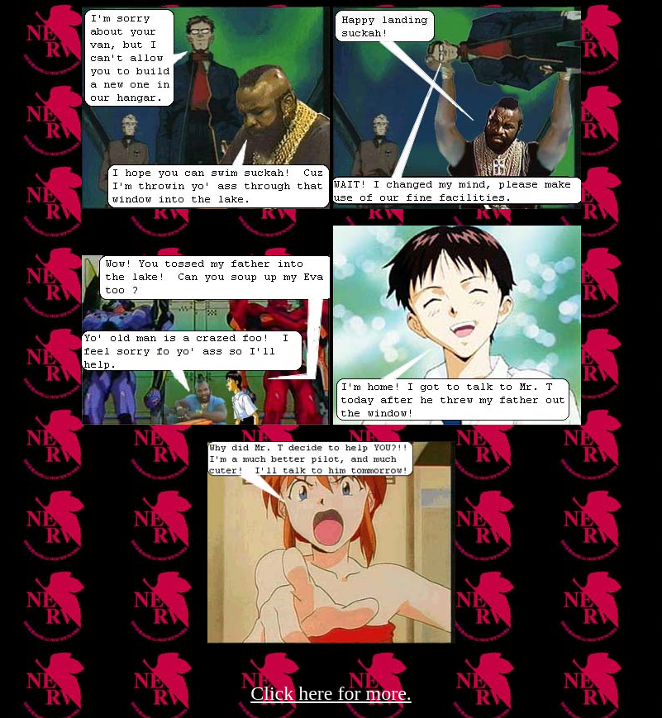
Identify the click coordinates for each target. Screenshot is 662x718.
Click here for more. (331, 693)
